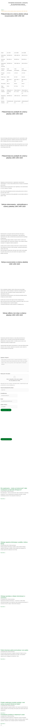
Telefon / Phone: (4, 404)
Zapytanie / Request (5, 357)
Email (2, 398)
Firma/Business (4, 393)
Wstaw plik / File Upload (5, 373)
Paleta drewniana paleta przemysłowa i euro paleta (14, 650)
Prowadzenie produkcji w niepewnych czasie (13, 714)
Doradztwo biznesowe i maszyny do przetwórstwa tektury (18, 3)
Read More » (3, 498)
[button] (6, 439)
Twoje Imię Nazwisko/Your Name (7, 387)
